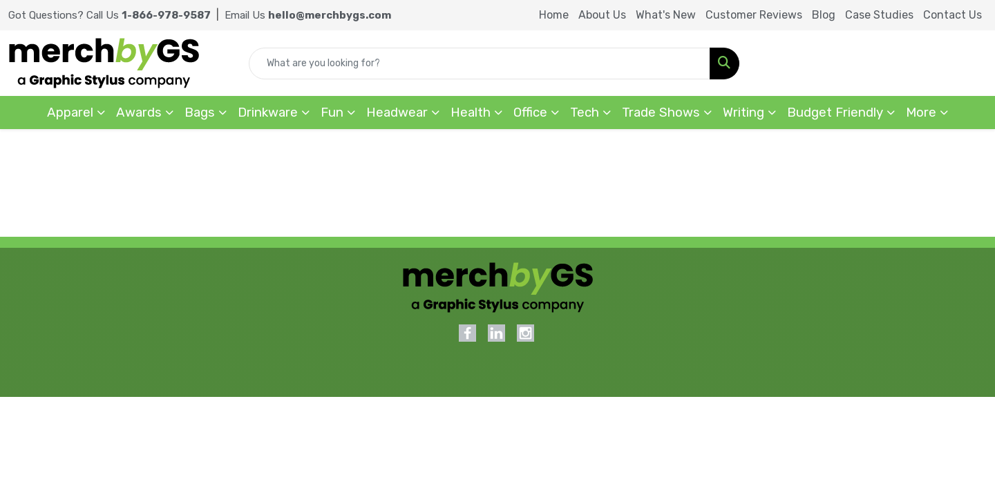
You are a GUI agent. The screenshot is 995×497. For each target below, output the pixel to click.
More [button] (921, 112)
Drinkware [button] (268, 112)
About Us (602, 14)
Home (554, 14)
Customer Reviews (753, 14)
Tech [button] (584, 112)
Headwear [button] (397, 112)
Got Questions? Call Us (109, 15)
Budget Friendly (835, 112)
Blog (823, 14)
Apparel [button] (70, 112)
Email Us (308, 15)
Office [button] (530, 112)
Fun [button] (332, 112)
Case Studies (879, 14)
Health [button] (471, 112)
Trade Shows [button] (661, 112)
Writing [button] (743, 112)
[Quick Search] (479, 63)
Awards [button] (139, 112)
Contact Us (952, 14)
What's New (666, 14)
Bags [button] (199, 112)
